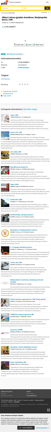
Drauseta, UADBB (16, 330)
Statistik (10, 402)
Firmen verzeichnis (15, 2)
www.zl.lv (16, 406)
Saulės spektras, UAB (10, 400)
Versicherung (5, 79)
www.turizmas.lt (31, 404)
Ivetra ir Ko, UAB (16, 132)
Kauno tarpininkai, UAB (18, 362)
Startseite (3, 393)
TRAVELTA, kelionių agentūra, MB (22, 314)
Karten (29, 391)
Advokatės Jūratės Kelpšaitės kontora (23, 347)
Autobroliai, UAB (16, 199)
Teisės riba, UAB (16, 262)
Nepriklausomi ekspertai (19, 167)
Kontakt (19, 400)
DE (47, 2)
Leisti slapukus (26, 428)
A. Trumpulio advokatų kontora (21, 247)
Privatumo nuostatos (28, 400)
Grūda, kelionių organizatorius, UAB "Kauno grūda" (28, 299)
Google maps (19, 45)
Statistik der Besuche (9, 91)
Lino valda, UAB (15, 152)
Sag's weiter (6, 96)
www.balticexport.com (42, 404)
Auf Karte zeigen (30, 109)
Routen (32, 393)
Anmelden (17, 402)
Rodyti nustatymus (42, 428)
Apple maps (38, 45)
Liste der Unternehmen (8, 13)
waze (28, 44)
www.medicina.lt (14, 404)
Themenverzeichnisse (7, 395)
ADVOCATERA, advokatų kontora (21, 215)
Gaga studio (14, 184)
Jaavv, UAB (14, 115)
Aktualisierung (7, 93)
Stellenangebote (32, 395)
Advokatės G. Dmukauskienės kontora (23, 230)
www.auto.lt (23, 404)
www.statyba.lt (4, 404)
